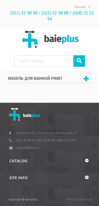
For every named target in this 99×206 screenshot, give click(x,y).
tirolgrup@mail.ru (28, 148)
